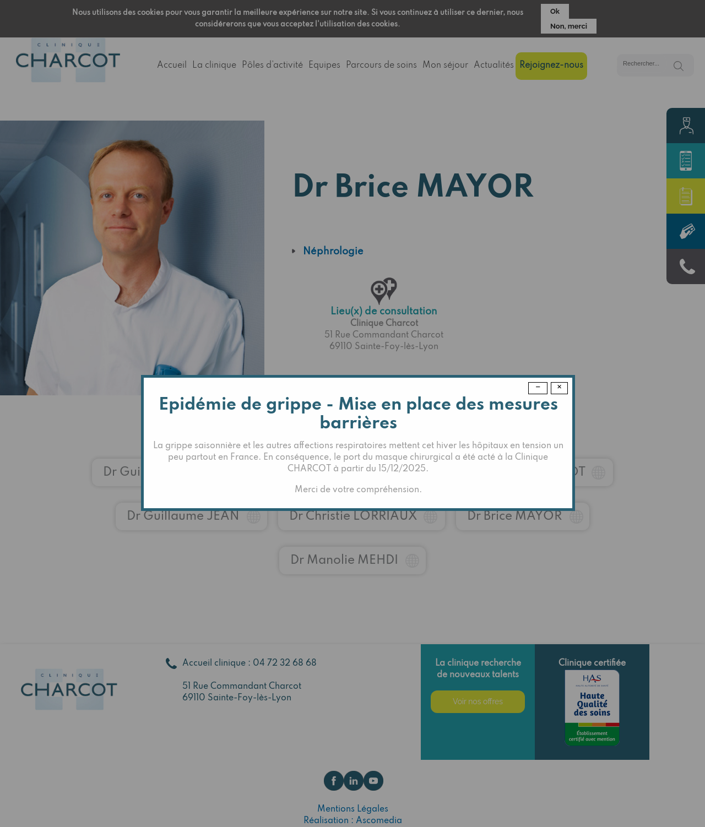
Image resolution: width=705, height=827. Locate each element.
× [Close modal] (559, 387)
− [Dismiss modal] (538, 387)
